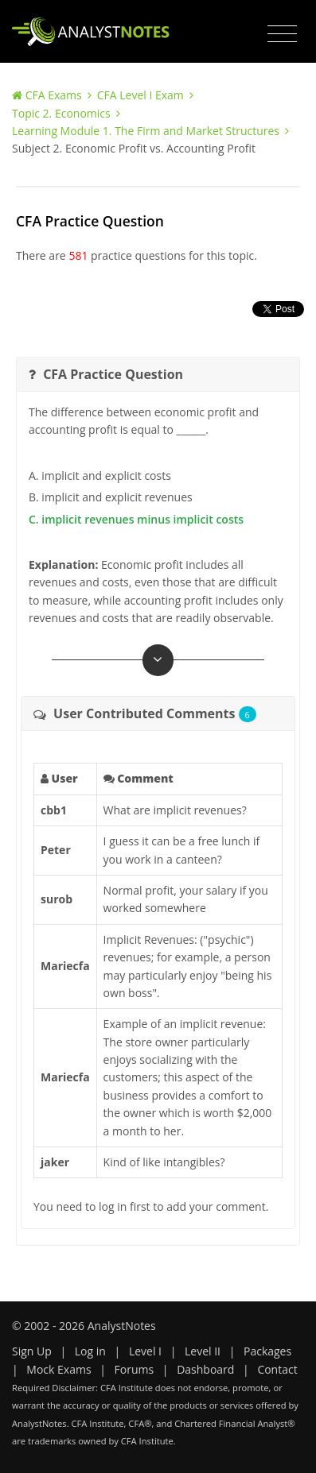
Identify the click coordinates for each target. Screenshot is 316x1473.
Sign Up (32, 1351)
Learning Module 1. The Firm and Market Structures (145, 130)
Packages (267, 1351)
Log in (90, 1351)
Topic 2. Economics (61, 113)
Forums (134, 1369)
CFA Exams (53, 94)
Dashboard (205, 1369)
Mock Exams (58, 1369)
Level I (145, 1351)
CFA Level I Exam (140, 94)
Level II (202, 1351)
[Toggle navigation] (282, 34)
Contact (277, 1369)
